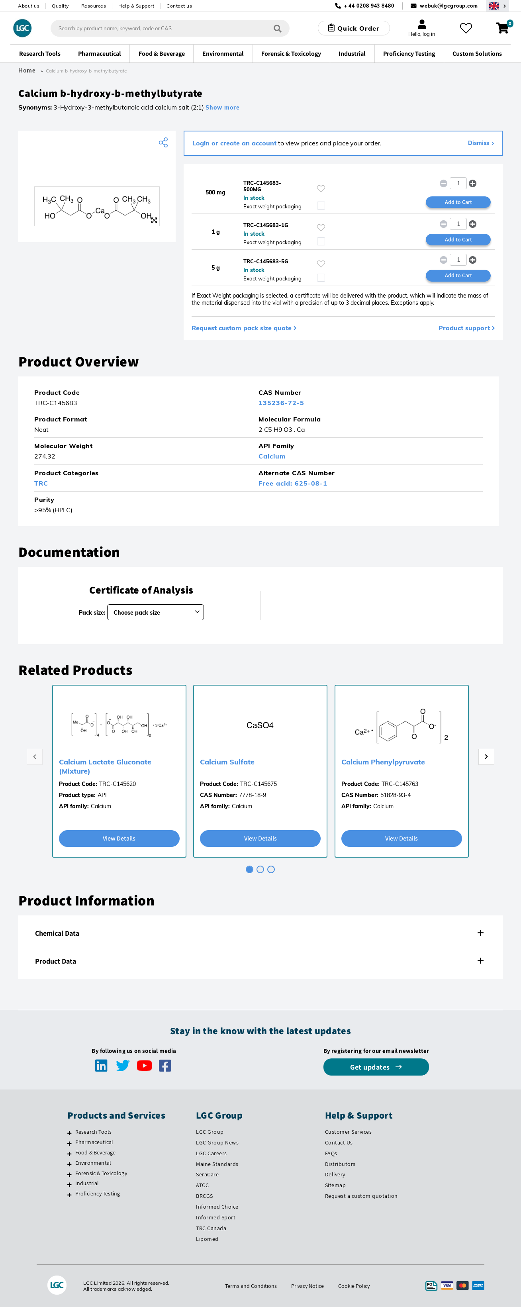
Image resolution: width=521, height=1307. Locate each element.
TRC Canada (211, 1228)
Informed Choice (217, 1206)
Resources (93, 6)
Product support (464, 328)
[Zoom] (154, 220)
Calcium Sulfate (227, 761)
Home (27, 70)
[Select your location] (497, 6)
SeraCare (207, 1174)
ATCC (202, 1185)
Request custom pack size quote (242, 328)
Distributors (340, 1164)
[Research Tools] (69, 1133)
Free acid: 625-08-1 (293, 483)
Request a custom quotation (361, 1195)
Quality (60, 6)
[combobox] (170, 28)
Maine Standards (217, 1164)
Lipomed (207, 1238)
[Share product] (164, 143)
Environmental (93, 1162)
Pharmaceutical (94, 1142)
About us (28, 6)
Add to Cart (458, 202)
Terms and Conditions (251, 1285)
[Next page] (486, 757)
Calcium (272, 456)
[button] (473, 183)
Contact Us (339, 1142)
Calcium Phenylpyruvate (383, 761)
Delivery (335, 1174)
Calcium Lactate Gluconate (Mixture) (105, 766)
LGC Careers (211, 1153)
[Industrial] (69, 1184)
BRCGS (204, 1195)
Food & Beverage (95, 1152)
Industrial (87, 1183)
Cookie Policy (354, 1285)
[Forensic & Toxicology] (69, 1174)
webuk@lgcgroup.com (449, 6)
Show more (223, 107)
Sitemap (335, 1185)
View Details (119, 838)
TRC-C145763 (400, 784)
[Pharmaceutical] (69, 1143)
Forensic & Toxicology (101, 1173)
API (102, 795)
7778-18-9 (252, 795)
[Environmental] (69, 1164)
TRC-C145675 (258, 784)
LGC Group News (217, 1142)
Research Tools (93, 1131)
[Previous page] (35, 757)
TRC (41, 483)
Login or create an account (234, 143)
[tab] (249, 869)
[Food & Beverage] (69, 1153)
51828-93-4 (395, 795)
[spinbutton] (458, 183)
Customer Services (348, 1131)
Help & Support (136, 6)
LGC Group (210, 1131)
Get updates (371, 1067)
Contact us (179, 6)
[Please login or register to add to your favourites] (321, 189)
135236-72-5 (281, 403)
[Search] (278, 28)
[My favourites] (466, 28)
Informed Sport (215, 1217)
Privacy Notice (307, 1285)
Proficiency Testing (97, 1193)
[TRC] (97, 168)
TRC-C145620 (117, 784)
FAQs (331, 1153)
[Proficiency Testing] (69, 1194)
